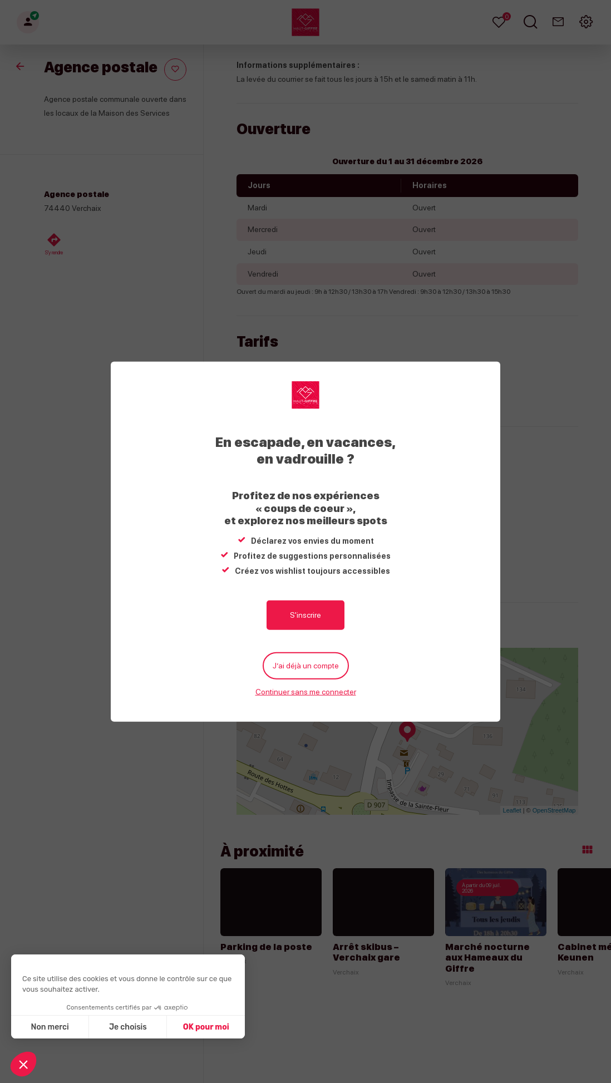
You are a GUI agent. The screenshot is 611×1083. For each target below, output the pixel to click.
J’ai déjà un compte (306, 665)
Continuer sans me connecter (305, 691)
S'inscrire (305, 615)
